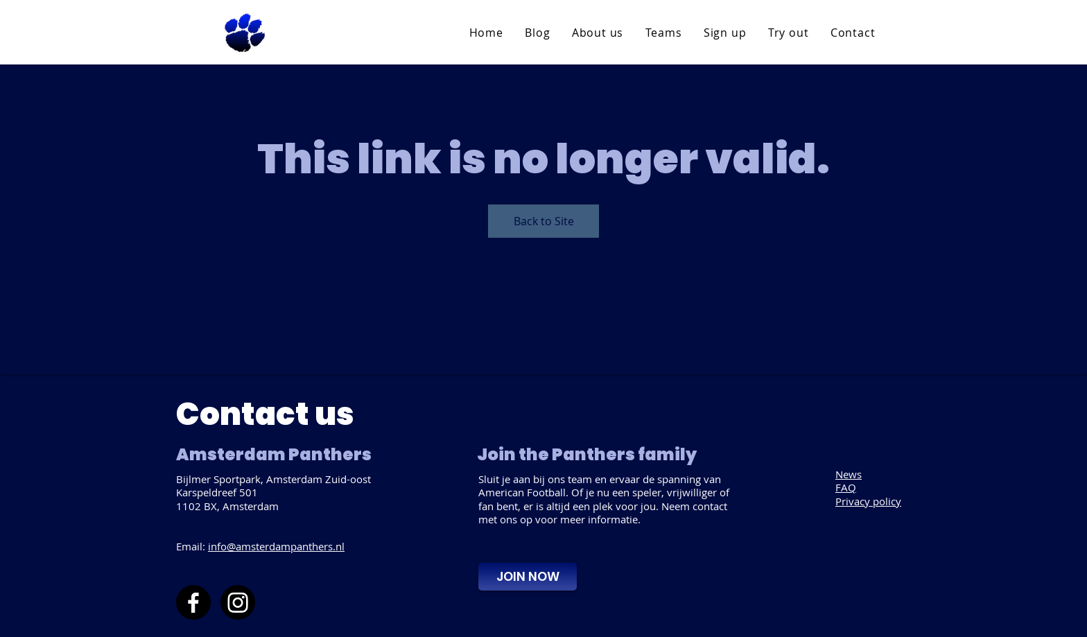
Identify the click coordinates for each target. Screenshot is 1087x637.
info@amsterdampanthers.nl (276, 546)
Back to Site (544, 221)
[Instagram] (237, 602)
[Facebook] (193, 602)
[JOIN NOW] (527, 577)
